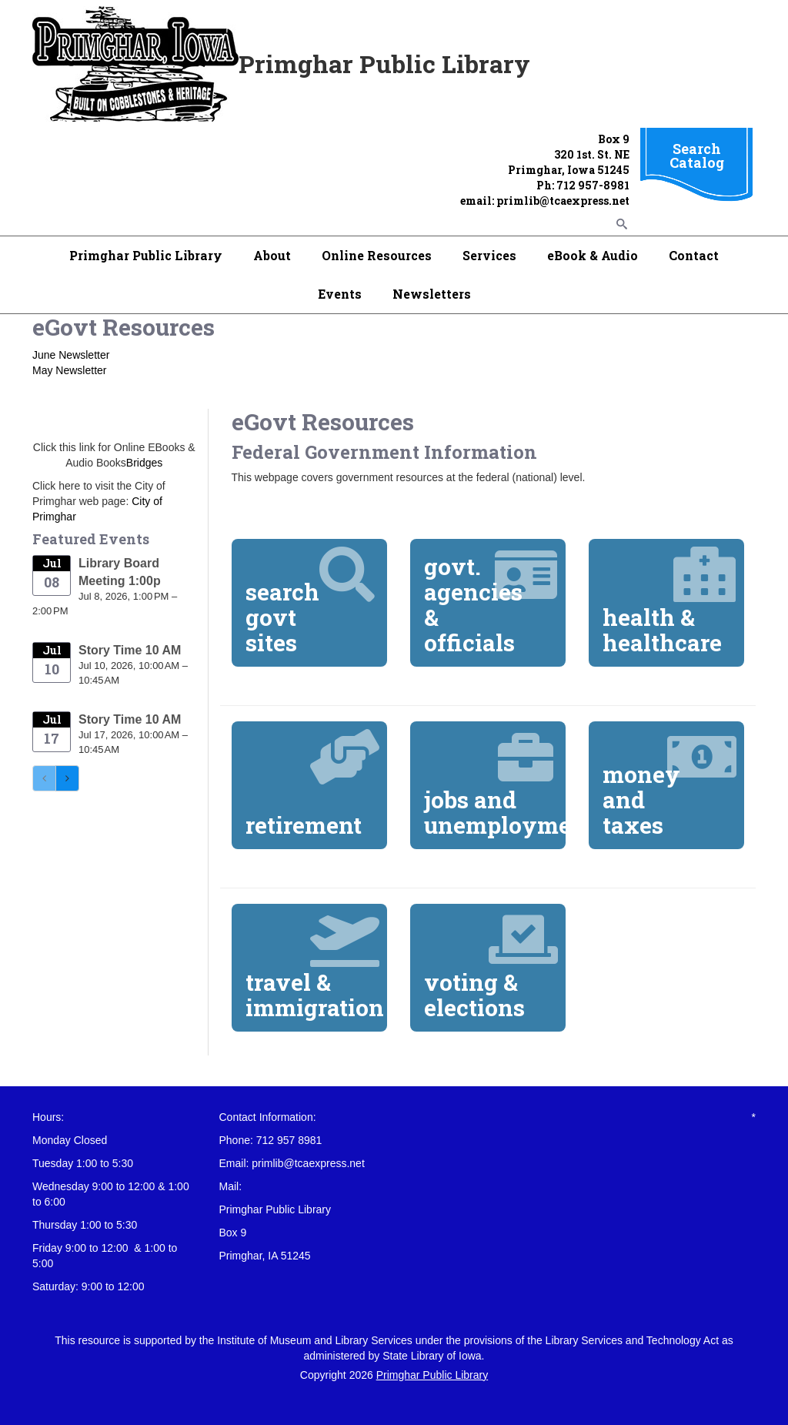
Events (340, 294)
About (272, 255)
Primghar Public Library (145, 255)
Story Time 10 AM (129, 650)
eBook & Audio (592, 255)
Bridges (144, 463)
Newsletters (431, 294)
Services (489, 255)
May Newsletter (69, 370)
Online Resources (377, 255)
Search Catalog (696, 155)
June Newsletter (70, 355)
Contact (694, 255)
